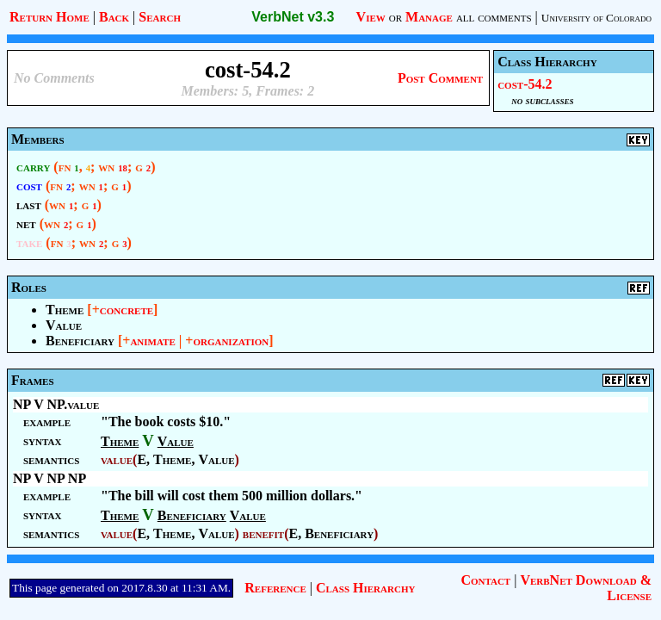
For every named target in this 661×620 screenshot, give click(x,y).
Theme (64, 309)
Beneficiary (80, 340)
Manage (429, 16)
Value (64, 325)
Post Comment (440, 78)
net (26, 223)
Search (160, 16)
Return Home (49, 16)
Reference (275, 587)
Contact (485, 580)
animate (152, 340)
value (117, 459)
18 (122, 168)
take (29, 242)
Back (114, 16)
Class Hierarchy (365, 587)
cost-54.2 (524, 84)
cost (29, 185)
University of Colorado (596, 17)
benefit (263, 533)
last (28, 204)
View (371, 16)
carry (33, 166)
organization (231, 340)
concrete (126, 309)
